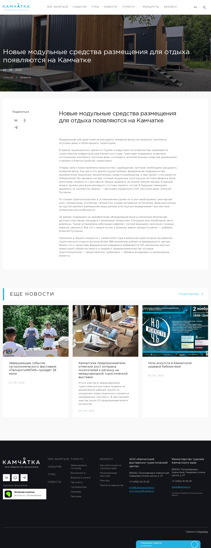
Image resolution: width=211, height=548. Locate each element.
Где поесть (77, 482)
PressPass (202, 532)
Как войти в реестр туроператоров (110, 467)
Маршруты (151, 7)
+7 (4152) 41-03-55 (182, 481)
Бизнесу (170, 7)
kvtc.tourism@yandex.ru (141, 491)
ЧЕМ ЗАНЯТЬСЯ (57, 7)
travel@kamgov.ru (181, 487)
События (80, 7)
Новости (110, 7)
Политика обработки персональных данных (187, 494)
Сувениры (76, 492)
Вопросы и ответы (81, 478)
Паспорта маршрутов (111, 485)
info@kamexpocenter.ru (141, 488)
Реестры (104, 481)
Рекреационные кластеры (108, 474)
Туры (95, 7)
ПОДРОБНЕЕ (191, 294)
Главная (8, 78)
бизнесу (106, 459)
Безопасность (78, 473)
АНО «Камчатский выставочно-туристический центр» (148, 463)
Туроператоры (79, 487)
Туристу (77, 459)
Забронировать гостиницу (79, 467)
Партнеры (76, 496)
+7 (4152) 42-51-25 (139, 482)
